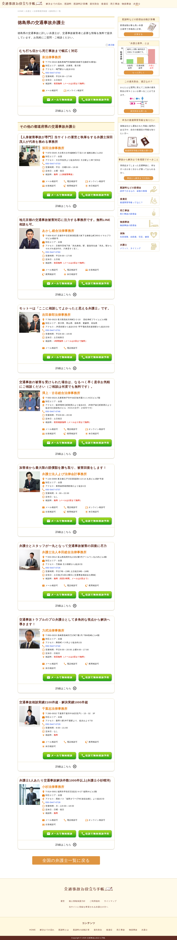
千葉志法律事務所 (54, 708)
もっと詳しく (138, 72)
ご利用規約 (95, 901)
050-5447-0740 (52, 646)
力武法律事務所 (53, 630)
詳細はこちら (66, 111)
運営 (63, 901)
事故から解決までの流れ (138, 178)
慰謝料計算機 (81, 4)
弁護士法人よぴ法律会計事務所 (64, 474)
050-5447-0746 (52, 411)
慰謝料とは (63, 930)
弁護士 (136, 4)
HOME (32, 930)
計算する (138, 34)
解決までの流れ (54, 4)
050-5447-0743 (52, 73)
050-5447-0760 (52, 252)
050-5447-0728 (52, 802)
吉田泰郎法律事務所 (56, 314)
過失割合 (94, 4)
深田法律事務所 (53, 148)
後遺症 (104, 4)
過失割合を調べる (138, 111)
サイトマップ (110, 901)
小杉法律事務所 (53, 787)
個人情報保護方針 (77, 901)
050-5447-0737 (52, 490)
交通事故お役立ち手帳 (96, 938)
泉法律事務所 (51, 57)
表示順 (111, 45)
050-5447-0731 (52, 330)
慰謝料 (67, 4)
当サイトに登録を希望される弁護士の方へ (88, 907)
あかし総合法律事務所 (58, 231)
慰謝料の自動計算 (81, 930)
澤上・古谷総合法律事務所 (61, 393)
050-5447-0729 (52, 724)
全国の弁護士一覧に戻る (66, 860)
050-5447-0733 (52, 164)
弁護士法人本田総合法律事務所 (64, 552)
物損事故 (126, 4)
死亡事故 (115, 4)
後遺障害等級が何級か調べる (138, 150)
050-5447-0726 (52, 568)
